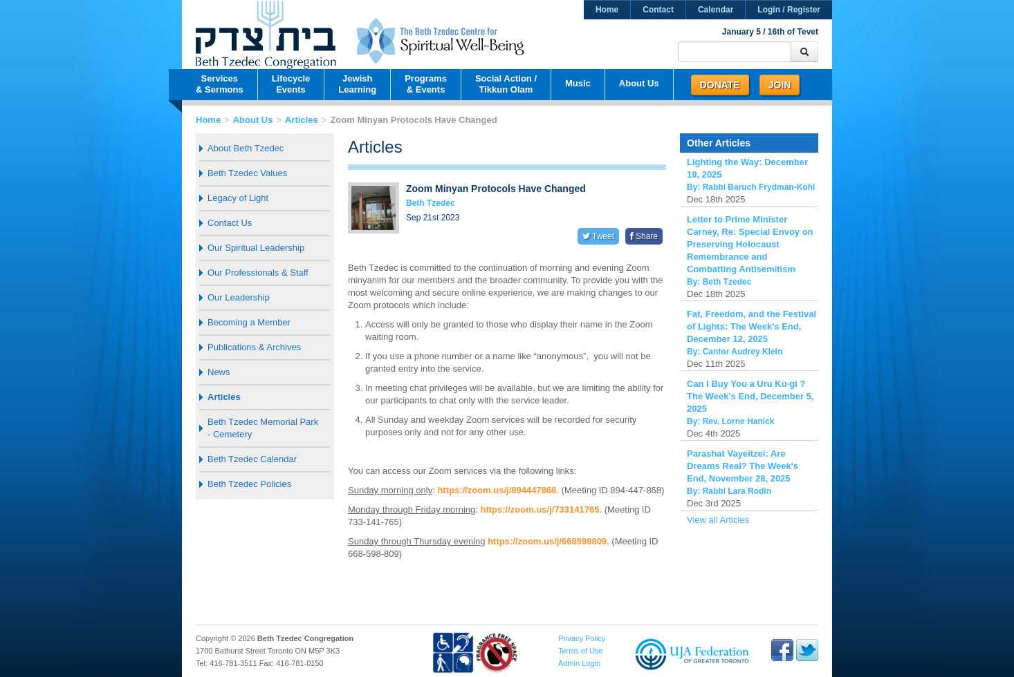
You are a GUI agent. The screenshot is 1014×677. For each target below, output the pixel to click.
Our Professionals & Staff (258, 272)
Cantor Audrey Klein (743, 351)
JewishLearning (357, 84)
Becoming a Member (249, 322)
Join (779, 84)
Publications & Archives (254, 347)
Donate (720, 84)
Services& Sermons (219, 84)
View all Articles (718, 520)
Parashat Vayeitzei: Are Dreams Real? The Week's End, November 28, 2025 (742, 466)
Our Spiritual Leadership (256, 247)
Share (644, 236)
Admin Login (579, 663)
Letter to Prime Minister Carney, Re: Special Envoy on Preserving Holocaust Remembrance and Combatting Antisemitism (750, 244)
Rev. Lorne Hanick (739, 421)
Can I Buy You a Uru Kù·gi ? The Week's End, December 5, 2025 (750, 396)
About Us (639, 83)
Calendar (715, 10)
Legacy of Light (238, 198)
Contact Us (230, 223)
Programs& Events (426, 84)
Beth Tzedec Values (247, 173)
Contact (658, 10)
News (219, 372)
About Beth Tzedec (246, 148)
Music (578, 83)
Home (607, 10)
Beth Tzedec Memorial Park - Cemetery (263, 428)
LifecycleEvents (291, 84)
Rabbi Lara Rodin (737, 491)
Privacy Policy (581, 638)
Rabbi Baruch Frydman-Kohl (759, 187)
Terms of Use (580, 651)
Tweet (598, 236)
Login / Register (788, 10)
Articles (301, 120)
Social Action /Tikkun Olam (506, 84)
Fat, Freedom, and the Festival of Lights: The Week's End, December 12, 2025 (751, 326)
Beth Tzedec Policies (249, 484)
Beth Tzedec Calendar (252, 459)
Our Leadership (239, 297)
